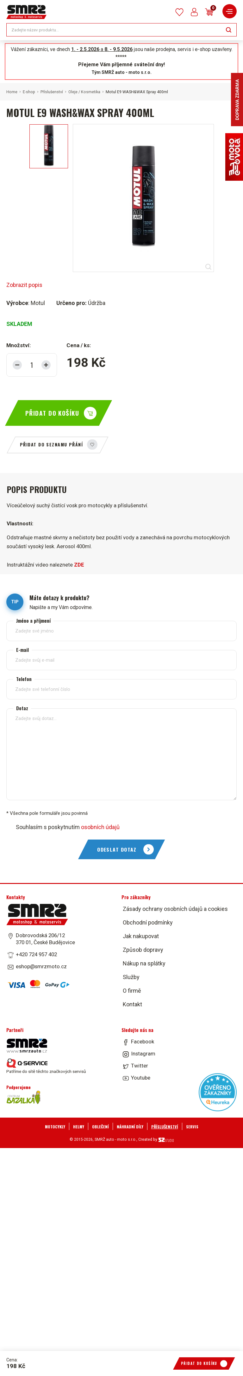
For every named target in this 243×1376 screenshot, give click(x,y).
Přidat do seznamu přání (51, 444)
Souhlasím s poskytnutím (68, 827)
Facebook (142, 1041)
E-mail (22, 649)
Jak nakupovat (141, 936)
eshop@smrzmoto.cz (41, 966)
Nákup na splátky (144, 963)
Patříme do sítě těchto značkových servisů (46, 1066)
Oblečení (100, 1127)
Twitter (139, 1065)
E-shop (29, 92)
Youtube (140, 1077)
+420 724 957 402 (36, 954)
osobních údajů (100, 827)
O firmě (132, 990)
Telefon (24, 678)
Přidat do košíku (52, 413)
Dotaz (22, 707)
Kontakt (132, 1004)
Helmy (78, 1127)
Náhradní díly (130, 1127)
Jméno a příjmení (33, 620)
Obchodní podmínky (148, 922)
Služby (131, 977)
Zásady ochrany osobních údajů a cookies (175, 908)
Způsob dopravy (143, 949)
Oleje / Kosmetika (84, 92)
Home (11, 92)
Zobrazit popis (24, 285)
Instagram (143, 1053)
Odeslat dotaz (117, 849)
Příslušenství (51, 92)
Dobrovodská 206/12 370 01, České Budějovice (45, 938)
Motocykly (55, 1127)
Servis (192, 1127)
